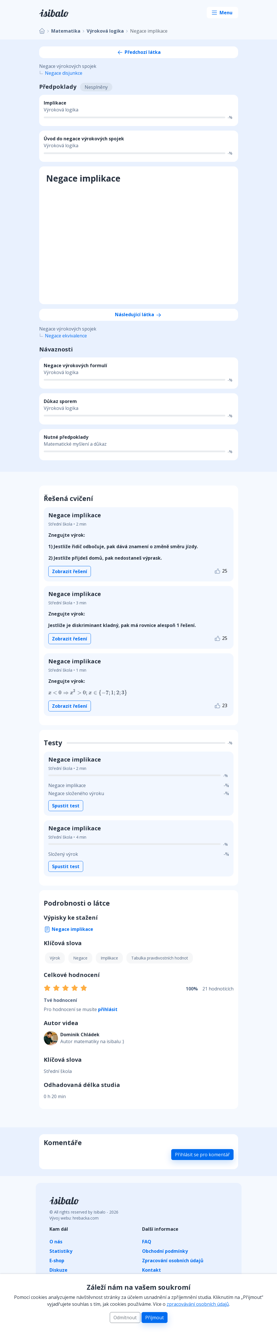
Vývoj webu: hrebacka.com (74, 1218)
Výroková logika (105, 31)
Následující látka (138, 314)
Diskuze (58, 1270)
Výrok (55, 958)
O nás (55, 1241)
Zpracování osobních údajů (173, 1260)
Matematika (65, 31)
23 (220, 705)
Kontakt (151, 1270)
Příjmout (154, 1317)
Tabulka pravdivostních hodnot (159, 958)
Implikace (109, 958)
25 (220, 571)
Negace (80, 958)
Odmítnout (125, 1317)
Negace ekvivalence (66, 336)
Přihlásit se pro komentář (202, 1154)
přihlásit (107, 1009)
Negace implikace (68, 929)
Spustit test (65, 806)
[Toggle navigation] (222, 12)
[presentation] (68, 692)
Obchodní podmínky (165, 1251)
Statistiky (60, 1251)
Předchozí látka (139, 52)
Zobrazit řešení (69, 571)
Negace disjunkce (63, 73)
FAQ (146, 1241)
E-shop (56, 1260)
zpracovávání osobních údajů (198, 1304)
